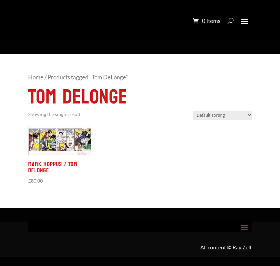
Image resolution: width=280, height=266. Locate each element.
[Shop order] (222, 115)
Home (35, 77)
